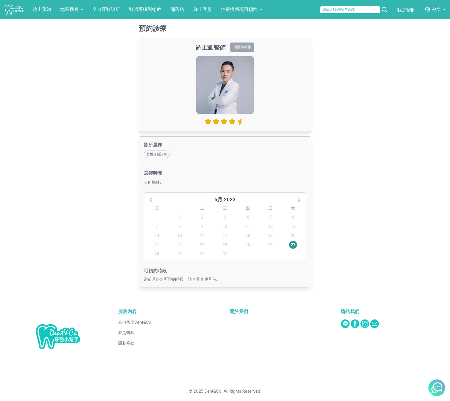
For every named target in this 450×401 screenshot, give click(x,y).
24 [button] (225, 244)
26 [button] (270, 244)
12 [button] (270, 226)
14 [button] (157, 235)
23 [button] (202, 244)
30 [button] (202, 254)
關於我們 (239, 311)
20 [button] (293, 235)
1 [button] (180, 217)
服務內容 (127, 311)
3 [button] (225, 217)
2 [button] (202, 217)
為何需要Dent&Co (134, 322)
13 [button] (293, 226)
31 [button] (225, 254)
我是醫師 (406, 10)
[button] (151, 199)
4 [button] (248, 217)
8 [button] (180, 226)
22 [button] (179, 244)
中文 (436, 9)
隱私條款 (126, 342)
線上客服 (202, 9)
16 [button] (202, 235)
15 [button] (179, 235)
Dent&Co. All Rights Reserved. (232, 391)
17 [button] (225, 235)
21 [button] (157, 244)
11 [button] (247, 226)
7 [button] (157, 226)
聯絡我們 (350, 311)
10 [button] (225, 226)
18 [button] (247, 235)
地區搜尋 (71, 9)
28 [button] (157, 254)
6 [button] (293, 217)
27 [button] (293, 244)
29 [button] (179, 254)
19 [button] (270, 235)
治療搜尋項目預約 (241, 9)
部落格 (177, 9)
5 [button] (270, 217)
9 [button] (202, 226)
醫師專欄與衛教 (145, 9)
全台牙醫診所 (106, 9)
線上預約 (42, 9)
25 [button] (247, 244)
